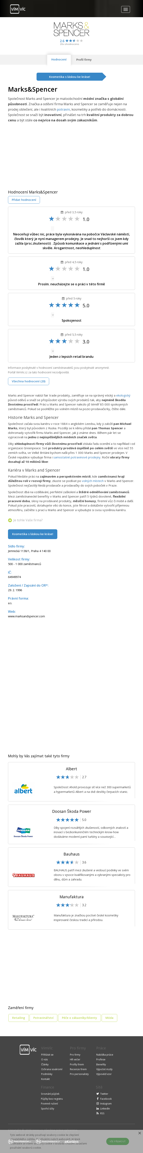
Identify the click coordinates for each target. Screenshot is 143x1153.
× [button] (139, 1133)
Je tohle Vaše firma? (28, 520)
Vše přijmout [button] (118, 1141)
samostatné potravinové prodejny (76, 457)
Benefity (101, 1064)
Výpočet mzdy (104, 1069)
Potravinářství (43, 1018)
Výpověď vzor (104, 1074)
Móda (109, 1018)
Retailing (18, 1018)
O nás (44, 1059)
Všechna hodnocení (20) (28, 381)
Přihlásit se (47, 1054)
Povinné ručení (49, 1103)
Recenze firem (78, 1069)
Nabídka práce (104, 1054)
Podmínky (46, 1074)
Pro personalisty (79, 1074)
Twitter (104, 1093)
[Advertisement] (41, 153)
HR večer (75, 1059)
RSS (102, 1113)
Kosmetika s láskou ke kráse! (32, 534)
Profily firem (77, 1064)
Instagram (106, 1103)
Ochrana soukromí (51, 1069)
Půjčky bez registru (52, 1098)
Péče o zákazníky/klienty (79, 1018)
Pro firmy (75, 1054)
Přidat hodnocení (24, 200)
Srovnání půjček (50, 1093)
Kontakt (45, 1079)
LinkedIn (105, 1108)
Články (45, 1064)
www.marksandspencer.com (26, 616)
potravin (63, 109)
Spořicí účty (47, 1108)
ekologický (123, 395)
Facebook (106, 1098)
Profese (100, 1059)
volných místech (93, 481)
